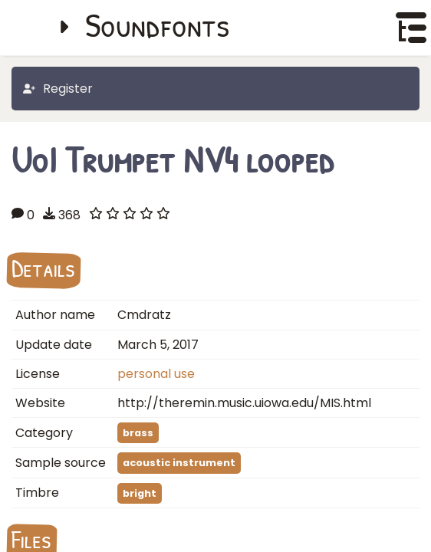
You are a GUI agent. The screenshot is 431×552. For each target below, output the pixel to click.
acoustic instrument (179, 462)
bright (139, 493)
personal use (156, 374)
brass (138, 432)
